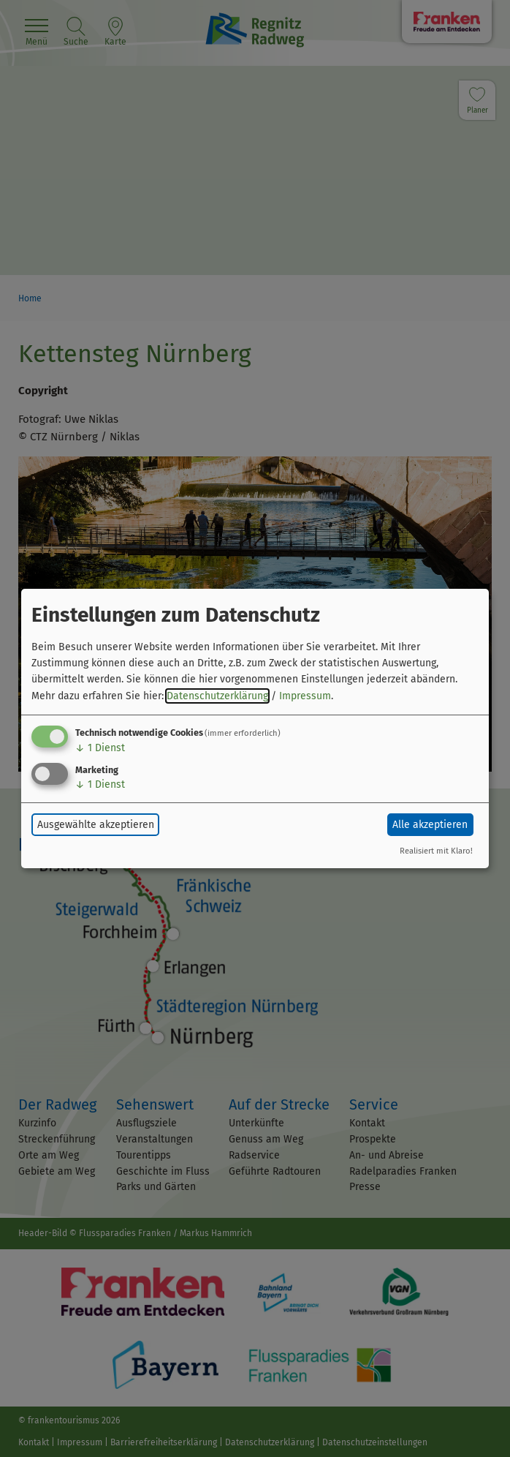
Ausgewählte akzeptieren (95, 824)
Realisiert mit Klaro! (436, 851)
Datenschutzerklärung (217, 696)
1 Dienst (100, 748)
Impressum (305, 696)
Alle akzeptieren (430, 824)
